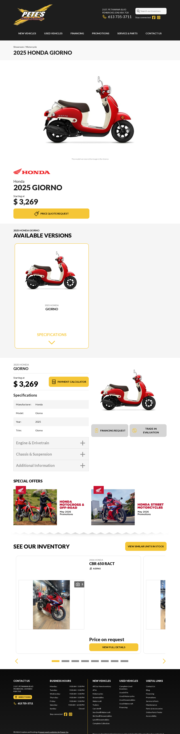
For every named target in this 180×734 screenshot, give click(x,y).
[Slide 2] (65, 661)
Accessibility (151, 716)
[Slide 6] (105, 661)
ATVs (95, 690)
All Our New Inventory (102, 686)
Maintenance (151, 705)
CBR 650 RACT (102, 564)
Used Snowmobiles (127, 700)
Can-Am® (97, 708)
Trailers (96, 705)
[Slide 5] (95, 661)
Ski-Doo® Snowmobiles (102, 716)
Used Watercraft (126, 703)
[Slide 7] (115, 661)
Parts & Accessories (154, 708)
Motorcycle (31, 47)
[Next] (163, 661)
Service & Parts (127, 33)
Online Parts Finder (154, 712)
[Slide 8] (124, 661)
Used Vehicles (53, 33)
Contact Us (154, 33)
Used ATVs (123, 692)
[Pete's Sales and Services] (33, 14)
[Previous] (16, 661)
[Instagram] (159, 17)
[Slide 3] (75, 661)
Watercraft (97, 701)
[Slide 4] (85, 661)
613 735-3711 (117, 16)
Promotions (100, 33)
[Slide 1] (55, 661)
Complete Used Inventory (125, 687)
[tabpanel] (67, 697)
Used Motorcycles (127, 696)
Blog (148, 690)
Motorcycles (98, 694)
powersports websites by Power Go (53, 732)
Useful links (154, 680)
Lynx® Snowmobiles (101, 720)
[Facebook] (154, 17)
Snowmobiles (98, 697)
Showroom (18, 47)
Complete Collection (101, 723)
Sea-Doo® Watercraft (101, 712)
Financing (77, 33)
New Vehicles (27, 33)
